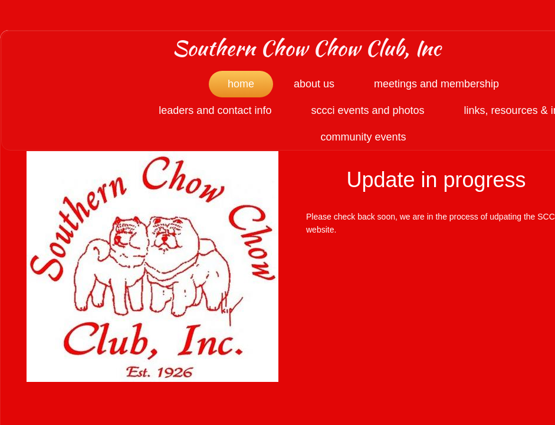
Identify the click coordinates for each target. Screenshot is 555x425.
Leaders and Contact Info (215, 110)
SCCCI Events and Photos (367, 110)
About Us (314, 84)
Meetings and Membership (436, 84)
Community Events (363, 137)
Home (241, 84)
